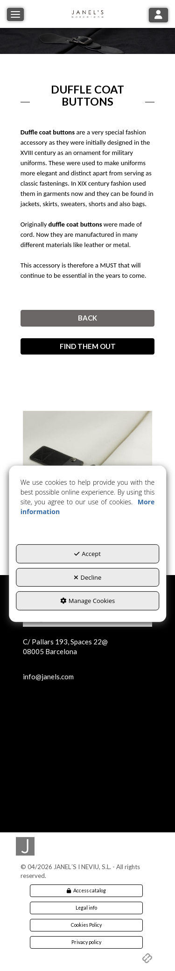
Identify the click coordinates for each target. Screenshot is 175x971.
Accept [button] (87, 553)
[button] (88, 14)
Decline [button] (88, 577)
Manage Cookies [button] (87, 600)
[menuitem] (87, 890)
